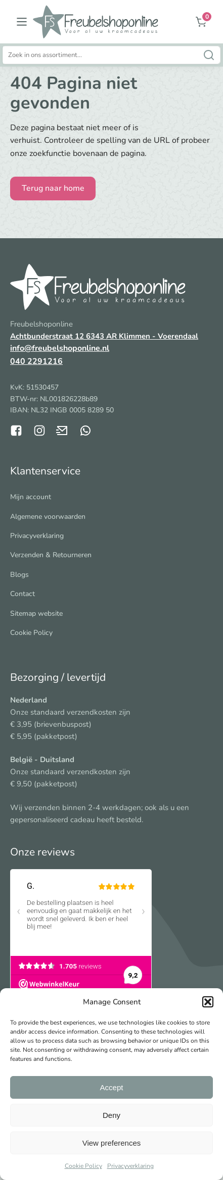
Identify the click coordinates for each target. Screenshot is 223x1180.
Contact (22, 594)
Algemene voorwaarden (47, 516)
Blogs (19, 574)
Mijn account (30, 497)
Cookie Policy (83, 1166)
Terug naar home (53, 188)
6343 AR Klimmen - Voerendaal (142, 336)
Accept (111, 1087)
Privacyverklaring (130, 1166)
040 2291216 (36, 361)
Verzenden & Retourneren (51, 555)
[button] (208, 1002)
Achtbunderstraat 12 (48, 336)
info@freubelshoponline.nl (59, 348)
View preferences (111, 1143)
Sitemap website (36, 613)
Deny (111, 1115)
